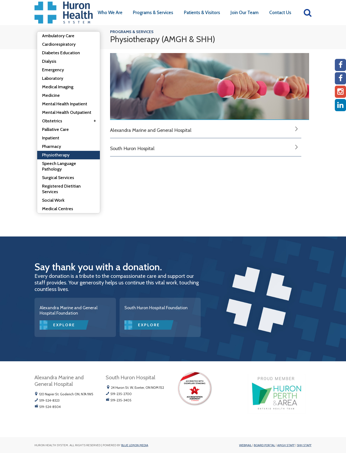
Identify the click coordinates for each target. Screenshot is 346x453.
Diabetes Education (61, 52)
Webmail (245, 445)
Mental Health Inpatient (64, 104)
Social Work (53, 200)
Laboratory (52, 78)
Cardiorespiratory (59, 44)
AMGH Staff (286, 445)
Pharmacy (51, 146)
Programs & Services (153, 12)
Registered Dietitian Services (61, 188)
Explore (64, 325)
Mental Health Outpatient (66, 112)
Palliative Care (55, 129)
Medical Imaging (57, 87)
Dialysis (49, 61)
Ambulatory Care (58, 35)
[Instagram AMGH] (340, 92)
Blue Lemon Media (134, 445)
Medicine (51, 95)
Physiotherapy (55, 155)
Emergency (53, 69)
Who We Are (110, 12)
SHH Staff (304, 445)
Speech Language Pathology (59, 166)
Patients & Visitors (202, 12)
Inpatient (50, 138)
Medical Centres (57, 208)
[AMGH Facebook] (340, 65)
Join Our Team (245, 12)
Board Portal (264, 445)
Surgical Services (58, 177)
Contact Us (280, 12)
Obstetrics (70, 121)
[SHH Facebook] (340, 78)
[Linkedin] (340, 105)
